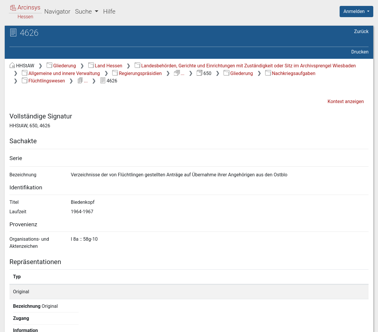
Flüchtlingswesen (43, 81)
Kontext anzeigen (346, 101)
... (179, 73)
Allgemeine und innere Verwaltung (61, 73)
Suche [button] (84, 11)
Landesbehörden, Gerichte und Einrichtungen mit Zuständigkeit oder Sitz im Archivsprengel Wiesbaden (245, 66)
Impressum (358, 324)
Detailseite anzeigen (284, 291)
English (13, 320)
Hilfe (109, 11)
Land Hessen (105, 66)
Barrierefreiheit (315, 324)
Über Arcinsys (226, 324)
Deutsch (35, 320)
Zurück (361, 31)
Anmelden (354, 11)
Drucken (360, 52)
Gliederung (61, 66)
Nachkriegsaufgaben (290, 73)
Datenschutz (269, 324)
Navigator (57, 11)
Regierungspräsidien (137, 73)
